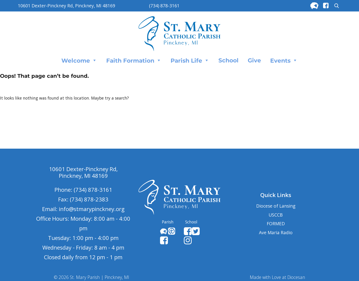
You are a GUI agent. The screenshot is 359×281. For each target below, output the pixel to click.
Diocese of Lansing (275, 206)
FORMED (276, 223)
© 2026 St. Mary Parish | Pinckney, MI (91, 277)
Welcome (79, 60)
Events (284, 60)
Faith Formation (133, 60)
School (228, 60)
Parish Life (190, 60)
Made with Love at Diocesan (277, 277)
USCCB (276, 215)
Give (254, 60)
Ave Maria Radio (276, 232)
